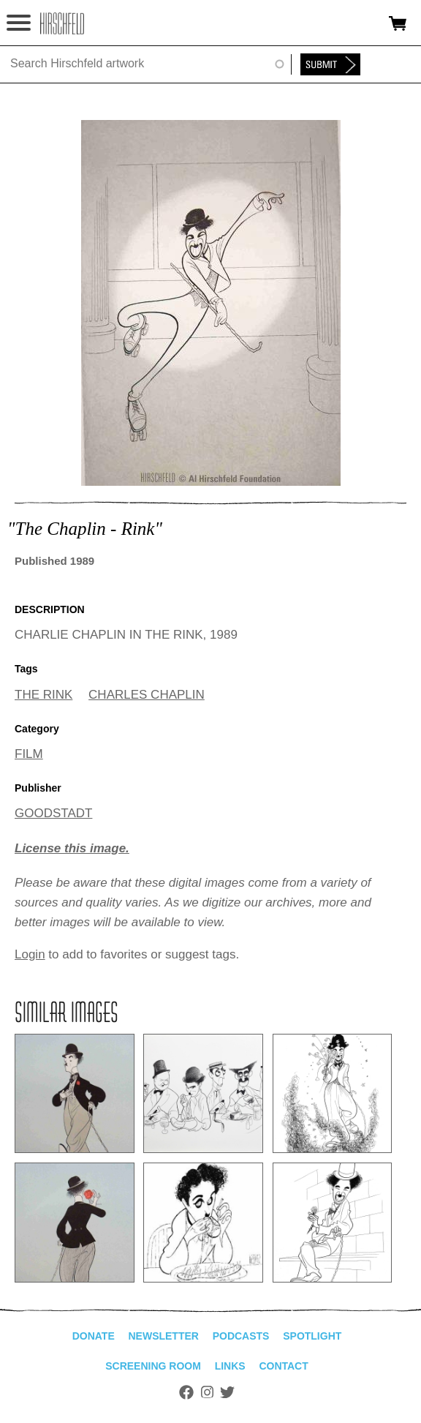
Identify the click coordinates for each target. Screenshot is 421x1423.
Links (230, 1366)
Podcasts (241, 1336)
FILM (29, 754)
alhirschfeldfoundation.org (62, 23)
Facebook (186, 1392)
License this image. (72, 848)
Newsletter (163, 1336)
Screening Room (153, 1366)
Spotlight (312, 1336)
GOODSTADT (53, 813)
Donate (93, 1336)
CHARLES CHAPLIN (146, 695)
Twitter (227, 1392)
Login (30, 954)
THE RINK (43, 695)
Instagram (207, 1392)
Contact (283, 1366)
